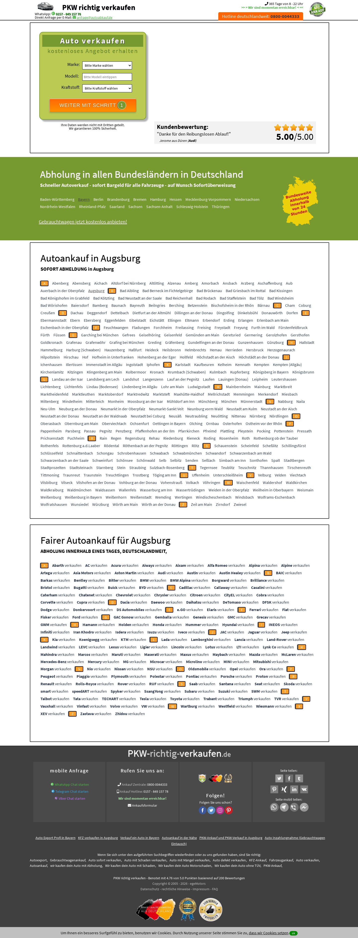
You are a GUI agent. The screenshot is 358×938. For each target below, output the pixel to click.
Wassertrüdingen (190, 489)
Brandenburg (118, 199)
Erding (229, 320)
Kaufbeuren (204, 364)
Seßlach (208, 460)
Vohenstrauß (171, 482)
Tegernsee (208, 467)
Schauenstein (225, 445)
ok (293, 933)
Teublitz (227, 467)
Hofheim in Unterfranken (113, 357)
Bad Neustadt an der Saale (140, 298)
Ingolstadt (134, 364)
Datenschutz (149, 889)
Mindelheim (72, 401)
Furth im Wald (263, 327)
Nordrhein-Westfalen (57, 206)
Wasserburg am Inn (156, 489)
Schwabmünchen (187, 453)
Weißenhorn (116, 497)
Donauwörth (272, 312)
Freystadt (222, 327)
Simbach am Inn (232, 460)
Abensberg (81, 283)
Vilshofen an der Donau (95, 482)
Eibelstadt (137, 320)
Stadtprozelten (53, 467)
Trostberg (141, 474)
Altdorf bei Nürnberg (128, 283)
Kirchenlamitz (52, 371)
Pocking (263, 430)
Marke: (73, 64)
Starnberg (104, 467)
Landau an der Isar (67, 379)
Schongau (105, 453)
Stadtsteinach (80, 467)
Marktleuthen (83, 394)
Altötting (156, 283)
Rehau (154, 438)
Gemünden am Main (202, 334)
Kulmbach (218, 371)
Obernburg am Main (81, 423)
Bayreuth (137, 305)
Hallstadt (306, 342)
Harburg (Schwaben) (83, 349)
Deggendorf (97, 312)
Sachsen (135, 206)
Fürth (45, 334)
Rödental (111, 445)
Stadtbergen (294, 460)
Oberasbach (51, 423)
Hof (85, 357)
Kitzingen (75, 371)
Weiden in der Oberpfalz (229, 489)
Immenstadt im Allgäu (104, 364)
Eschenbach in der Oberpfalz (65, 327)
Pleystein (245, 430)
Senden (191, 460)
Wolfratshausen (54, 504)
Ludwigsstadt (199, 386)
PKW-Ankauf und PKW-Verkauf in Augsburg (230, 837)
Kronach (157, 371)
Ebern (75, 320)
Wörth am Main (125, 504)
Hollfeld (186, 357)
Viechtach (298, 474)
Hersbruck (255, 349)
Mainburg (262, 386)
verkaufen (67, 565)
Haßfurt (135, 349)
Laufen (209, 379)
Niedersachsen (247, 199)
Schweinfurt (102, 460)
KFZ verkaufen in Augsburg (98, 837)
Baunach (118, 305)
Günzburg (275, 342)
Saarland (117, 206)
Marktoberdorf (110, 394)
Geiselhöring (149, 334)
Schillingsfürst (294, 445)
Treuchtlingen (117, 474)
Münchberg (208, 401)
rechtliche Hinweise (176, 889)
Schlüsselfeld (52, 453)
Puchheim (75, 438)
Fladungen (141, 327)
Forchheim (163, 327)
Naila (300, 401)
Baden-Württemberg (57, 199)
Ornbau (212, 423)
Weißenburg (51, 497)
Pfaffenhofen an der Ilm (155, 430)
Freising (204, 327)
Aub (289, 283)
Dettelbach (120, 312)
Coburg (305, 305)
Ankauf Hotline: (131, 791)
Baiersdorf (80, 305)
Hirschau (71, 357)
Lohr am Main (172, 386)
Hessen (176, 199)
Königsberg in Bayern (271, 371)
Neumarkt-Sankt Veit (166, 408)
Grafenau (74, 342)
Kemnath (242, 364)
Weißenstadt (140, 497)
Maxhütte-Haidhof (189, 394)
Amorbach (210, 283)
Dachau (77, 312)
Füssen (59, 334)
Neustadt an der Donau (60, 416)
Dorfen (292, 312)
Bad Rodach (206, 298)
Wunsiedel (80, 504)
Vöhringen (211, 482)
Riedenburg (173, 438)
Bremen (139, 199)
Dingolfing (225, 312)
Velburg (264, 474)
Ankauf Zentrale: (134, 784)
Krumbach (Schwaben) (187, 371)
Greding (154, 342)
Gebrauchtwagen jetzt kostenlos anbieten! (83, 221)
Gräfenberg (174, 342)
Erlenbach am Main (273, 320)
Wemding (163, 497)
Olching (195, 423)
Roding (210, 438)
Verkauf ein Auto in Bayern (139, 837)
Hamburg (158, 199)
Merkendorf (268, 394)
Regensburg (135, 438)
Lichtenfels (73, 386)
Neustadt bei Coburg (148, 416)
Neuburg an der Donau (78, 408)
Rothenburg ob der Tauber (276, 438)
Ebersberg (92, 320)
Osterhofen (232, 423)
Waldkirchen (296, 482)
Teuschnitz (247, 467)
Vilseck (67, 482)
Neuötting (219, 416)
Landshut (131, 379)
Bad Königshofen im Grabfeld (65, 298)
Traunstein (93, 474)
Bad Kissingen (281, 290)
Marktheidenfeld (54, 394)
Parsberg (72, 430)
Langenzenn (153, 379)
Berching (176, 305)
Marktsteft (161, 394)
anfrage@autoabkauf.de (94, 17)
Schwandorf (216, 453)
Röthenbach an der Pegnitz (145, 445)
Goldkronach (51, 342)
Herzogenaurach (281, 349)
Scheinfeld (250, 445)
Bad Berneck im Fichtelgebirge (167, 290)
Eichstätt (157, 320)
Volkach (192, 482)
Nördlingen (278, 416)
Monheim (116, 401)
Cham (290, 305)
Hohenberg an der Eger (156, 357)
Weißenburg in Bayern (83, 497)
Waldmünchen (79, 489)
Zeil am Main (201, 504)
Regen (116, 438)
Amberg (191, 283)
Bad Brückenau (209, 290)
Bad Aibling (129, 290)
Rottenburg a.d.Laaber (81, 445)
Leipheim (260, 379)
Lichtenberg (51, 386)
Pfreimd (210, 430)
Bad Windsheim (281, 298)
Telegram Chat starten (72, 791)
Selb (162, 460)
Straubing (137, 467)
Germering (253, 334)
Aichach (100, 283)
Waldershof (272, 482)
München (229, 401)
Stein (121, 467)
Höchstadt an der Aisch (216, 357)
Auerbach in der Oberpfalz (63, 290)
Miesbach (290, 394)
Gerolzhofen (276, 334)
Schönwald (145, 460)
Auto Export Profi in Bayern (56, 837)
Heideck (152, 349)
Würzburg (100, 504)
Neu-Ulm (48, 408)
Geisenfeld (173, 334)
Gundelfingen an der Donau (211, 342)
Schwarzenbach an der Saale (65, 460)
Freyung (241, 327)
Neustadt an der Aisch (279, 408)
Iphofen (153, 364)
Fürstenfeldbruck (293, 327)
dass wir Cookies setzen (268, 932)
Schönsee (124, 460)
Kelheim (224, 364)
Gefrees (128, 334)
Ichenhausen (51, 364)
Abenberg (60, 283)
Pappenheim (51, 430)
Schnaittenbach (80, 453)
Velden (280, 474)
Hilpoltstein (50, 357)
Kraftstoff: (70, 87)
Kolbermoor (136, 371)
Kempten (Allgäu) (287, 364)
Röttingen (180, 445)
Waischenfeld (247, 482)
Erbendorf (211, 320)
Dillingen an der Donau (194, 312)
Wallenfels (127, 489)
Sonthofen (259, 460)
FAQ (215, 889)
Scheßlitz (270, 445)
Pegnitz (105, 430)
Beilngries (157, 305)
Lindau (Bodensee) (102, 386)
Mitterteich (95, 401)
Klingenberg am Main (104, 371)
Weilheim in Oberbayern (273, 489)
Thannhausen (271, 467)
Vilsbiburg (49, 482)
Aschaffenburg (270, 283)
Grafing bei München (126, 342)
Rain (103, 438)
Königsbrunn (303, 371)
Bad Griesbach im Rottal (246, 290)
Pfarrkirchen (188, 430)
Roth (246, 438)
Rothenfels (50, 445)
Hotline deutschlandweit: (260, 16)
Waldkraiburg (52, 489)
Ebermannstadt (53, 320)
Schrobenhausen (131, 453)
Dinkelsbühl (248, 312)
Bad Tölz (257, 298)
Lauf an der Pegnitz (183, 379)
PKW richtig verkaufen (98, 7)
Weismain (305, 489)
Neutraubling (196, 416)
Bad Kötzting (103, 298)
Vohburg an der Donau (138, 482)
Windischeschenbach (213, 497)
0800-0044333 (157, 784)
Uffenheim (200, 474)
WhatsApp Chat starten (72, 784)
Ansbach (230, 283)
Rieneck (193, 438)
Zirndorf (223, 504)
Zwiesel (240, 504)
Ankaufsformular (144, 805)
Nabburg (285, 401)
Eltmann (192, 320)
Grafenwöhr (96, 342)
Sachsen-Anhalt (159, 206)
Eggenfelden (115, 320)
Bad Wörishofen (54, 305)
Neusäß (175, 416)
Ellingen (174, 320)
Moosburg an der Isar (145, 401)
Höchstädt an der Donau (259, 357)
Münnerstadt (251, 401)
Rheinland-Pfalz (92, 206)
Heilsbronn (171, 349)
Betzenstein (197, 305)
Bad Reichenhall (179, 298)
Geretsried (232, 334)
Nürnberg (258, 416)
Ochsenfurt (139, 423)
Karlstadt (182, 364)
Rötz (195, 445)
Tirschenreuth (299, 467)
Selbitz (175, 460)
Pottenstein (283, 430)
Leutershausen (284, 379)
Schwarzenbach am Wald (250, 453)
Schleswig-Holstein (192, 206)
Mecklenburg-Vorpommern (208, 199)
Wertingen (183, 497)
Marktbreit (283, 386)
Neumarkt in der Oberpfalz (123, 408)
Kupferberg (239, 371)
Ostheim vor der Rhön (264, 423)
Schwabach (159, 453)
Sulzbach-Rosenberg (167, 467)
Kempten (261, 364)
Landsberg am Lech (103, 379)
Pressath (304, 430)
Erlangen (245, 320)
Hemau (216, 349)
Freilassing (185, 327)
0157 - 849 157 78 (68, 14)
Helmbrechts (195, 349)
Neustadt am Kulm (241, 408)
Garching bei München (100, 334)
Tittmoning (50, 474)
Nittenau (238, 416)
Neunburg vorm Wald (205, 408)
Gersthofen (300, 334)
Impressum (201, 889)
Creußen (48, 312)
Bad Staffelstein (233, 298)
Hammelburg (51, 349)
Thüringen (220, 206)
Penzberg (124, 430)
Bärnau (264, 305)
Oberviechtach (114, 423)
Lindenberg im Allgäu (139, 386)
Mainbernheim (238, 386)
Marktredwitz (138, 394)
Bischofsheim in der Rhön (232, 305)
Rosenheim (228, 438)
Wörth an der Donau (159, 504)
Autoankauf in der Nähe (179, 837)
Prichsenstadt (52, 438)
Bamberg (100, 305)
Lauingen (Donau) (233, 379)
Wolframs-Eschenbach (276, 497)
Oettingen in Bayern (169, 423)
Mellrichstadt (219, 394)
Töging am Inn (164, 474)
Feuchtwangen (116, 327)
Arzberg (247, 283)
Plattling (227, 430)
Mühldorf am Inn (181, 401)
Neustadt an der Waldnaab (105, 416)
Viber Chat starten (72, 798)
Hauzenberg (114, 349)
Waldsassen (105, 489)
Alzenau (174, 283)
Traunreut (71, 474)
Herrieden (233, 349)
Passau (90, 430)
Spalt (275, 460)
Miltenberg (50, 401)
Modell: (72, 76)
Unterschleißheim (228, 474)
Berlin (98, 199)
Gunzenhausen (250, 342)
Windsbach (244, 497)
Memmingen (243, 394)
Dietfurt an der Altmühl (152, 312)
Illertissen (74, 364)
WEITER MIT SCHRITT (92, 105)
